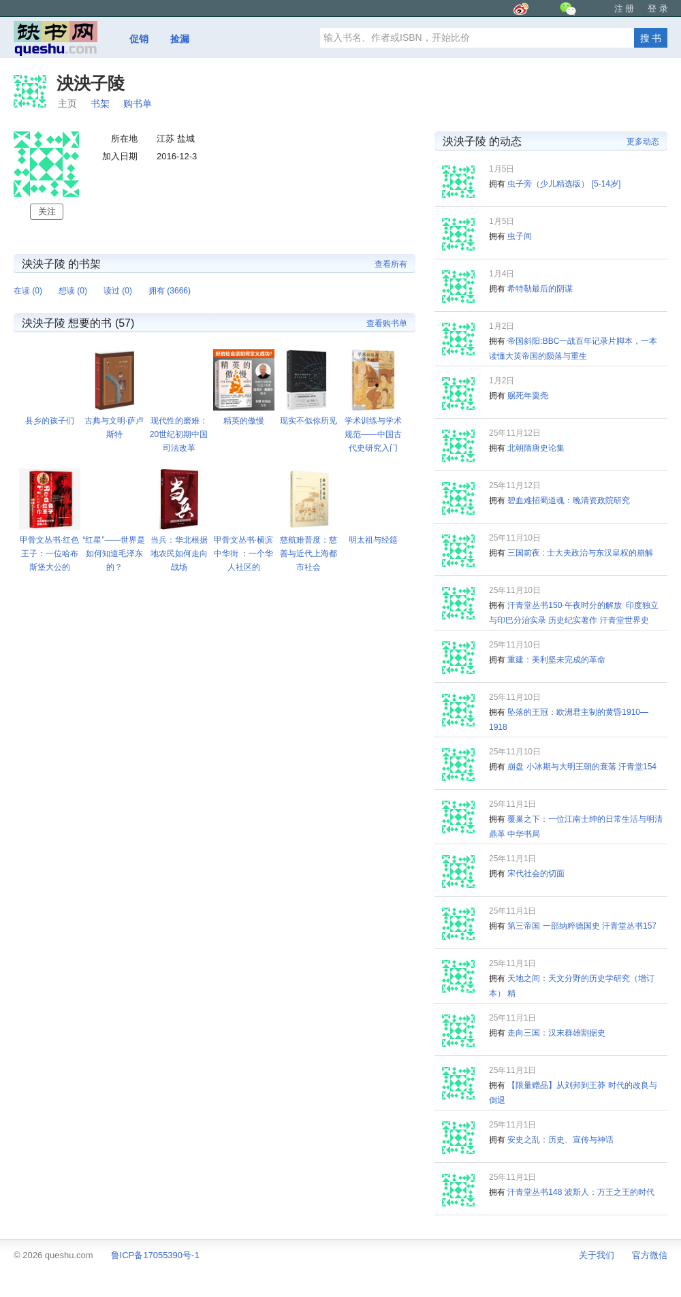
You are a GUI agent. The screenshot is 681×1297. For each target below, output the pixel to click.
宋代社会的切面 (536, 873)
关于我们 (596, 1255)
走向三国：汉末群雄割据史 (556, 1033)
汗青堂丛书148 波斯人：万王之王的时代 (580, 1192)
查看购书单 (386, 323)
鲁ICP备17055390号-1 (155, 1255)
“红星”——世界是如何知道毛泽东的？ (114, 553)
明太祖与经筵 (373, 540)
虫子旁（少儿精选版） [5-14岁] (563, 184)
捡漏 (179, 38)
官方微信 (649, 1255)
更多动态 (643, 141)
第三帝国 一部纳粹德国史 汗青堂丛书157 (581, 926)
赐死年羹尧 (527, 395)
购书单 (137, 103)
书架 (100, 103)
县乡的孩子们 (49, 421)
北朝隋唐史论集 (536, 448)
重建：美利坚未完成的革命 (556, 659)
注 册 (624, 8)
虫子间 (519, 236)
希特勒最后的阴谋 (540, 288)
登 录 (658, 8)
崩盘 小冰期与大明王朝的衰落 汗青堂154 (581, 766)
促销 (138, 38)
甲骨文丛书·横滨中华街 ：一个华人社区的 (243, 553)
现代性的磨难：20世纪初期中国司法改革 (179, 434)
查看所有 (391, 264)
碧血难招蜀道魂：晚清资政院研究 (568, 500)
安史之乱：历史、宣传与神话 (560, 1139)
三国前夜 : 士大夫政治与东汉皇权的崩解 (580, 553)
